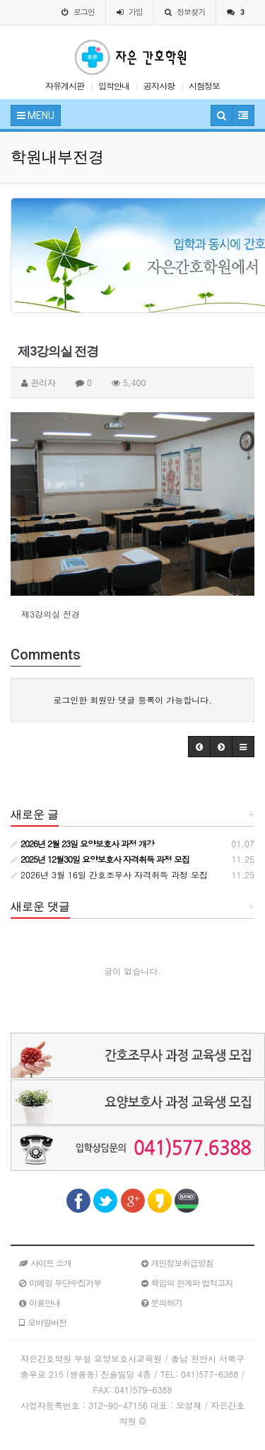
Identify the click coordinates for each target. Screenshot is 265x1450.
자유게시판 (64, 85)
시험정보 (204, 85)
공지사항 (159, 85)
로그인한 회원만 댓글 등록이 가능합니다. (132, 699)
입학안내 (113, 85)
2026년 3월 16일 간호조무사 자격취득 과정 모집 (109, 874)
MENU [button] (35, 115)
